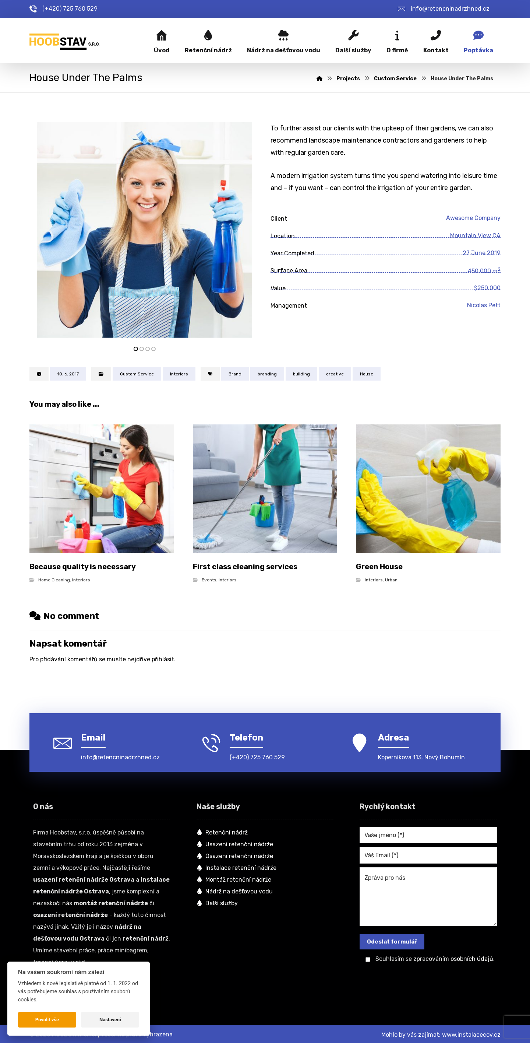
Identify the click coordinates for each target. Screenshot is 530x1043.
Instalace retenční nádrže (236, 866)
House (366, 375)
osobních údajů (472, 958)
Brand (235, 375)
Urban (391, 579)
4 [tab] (153, 349)
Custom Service (137, 375)
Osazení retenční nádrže (235, 854)
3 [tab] (147, 349)
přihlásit (163, 659)
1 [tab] (136, 349)
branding (267, 375)
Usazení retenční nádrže (235, 843)
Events (209, 579)
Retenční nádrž (222, 831)
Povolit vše (47, 1019)
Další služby (217, 902)
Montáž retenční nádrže (234, 878)
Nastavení (110, 1019)
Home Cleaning (54, 579)
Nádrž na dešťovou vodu (235, 890)
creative (335, 375)
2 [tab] (141, 349)
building (301, 375)
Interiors (179, 375)
